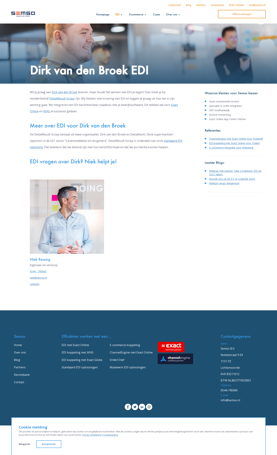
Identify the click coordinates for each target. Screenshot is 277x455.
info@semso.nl (257, 5)
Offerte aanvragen (241, 14)
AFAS (47, 111)
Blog (188, 5)
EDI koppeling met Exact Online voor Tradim (234, 143)
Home (18, 345)
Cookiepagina (110, 434)
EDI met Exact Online (75, 345)
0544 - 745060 (38, 271)
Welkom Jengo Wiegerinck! (224, 183)
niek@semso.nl (38, 277)
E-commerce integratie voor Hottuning (231, 147)
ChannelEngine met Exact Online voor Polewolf (236, 138)
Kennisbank (217, 5)
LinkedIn (34, 284)
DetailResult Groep (62, 98)
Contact (19, 382)
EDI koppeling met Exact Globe (82, 360)
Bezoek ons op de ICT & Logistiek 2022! (232, 179)
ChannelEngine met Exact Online (131, 352)
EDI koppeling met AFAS (77, 352)
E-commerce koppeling (125, 345)
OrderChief (175, 5)
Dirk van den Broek (64, 92)
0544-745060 (236, 5)
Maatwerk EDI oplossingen (128, 367)
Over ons (20, 352)
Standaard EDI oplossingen (80, 367)
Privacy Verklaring (91, 434)
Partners (201, 5)
